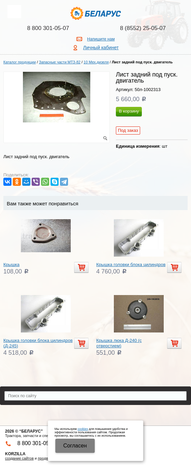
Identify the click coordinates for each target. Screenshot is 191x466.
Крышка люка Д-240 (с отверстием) (119, 343)
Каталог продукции (19, 62)
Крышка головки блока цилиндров (131, 264)
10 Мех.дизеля (96, 62)
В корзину (129, 111)
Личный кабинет (101, 47)
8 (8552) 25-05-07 (143, 28)
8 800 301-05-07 (48, 28)
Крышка (11, 264)
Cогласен (75, 445)
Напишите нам (101, 39)
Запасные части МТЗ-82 (60, 62)
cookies (82, 429)
